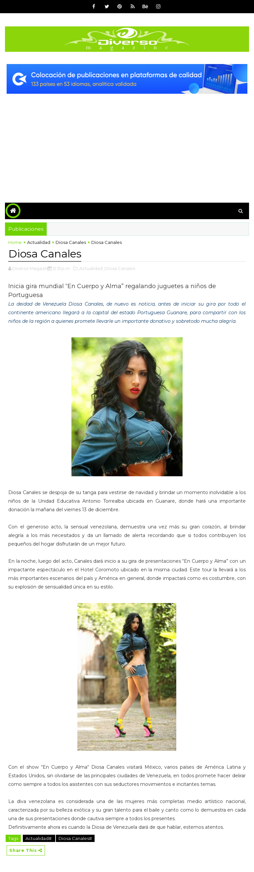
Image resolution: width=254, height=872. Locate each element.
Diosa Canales (71, 242)
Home (15, 242)
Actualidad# (39, 838)
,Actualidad (90, 268)
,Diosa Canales (119, 268)
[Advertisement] (127, 143)
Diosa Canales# (75, 838)
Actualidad (38, 242)
